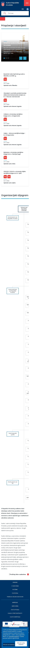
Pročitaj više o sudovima (18, 574)
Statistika (15, 593)
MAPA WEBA (15, 606)
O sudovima (15, 586)
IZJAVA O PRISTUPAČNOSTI (15, 613)
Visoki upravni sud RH (12, 482)
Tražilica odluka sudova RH (15, 597)
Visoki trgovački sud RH (13, 434)
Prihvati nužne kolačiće (21, 643)
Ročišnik (15, 589)
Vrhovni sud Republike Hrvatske (24, 209)
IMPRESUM (15, 602)
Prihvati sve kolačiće (8, 644)
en (23, 9)
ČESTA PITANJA (15, 610)
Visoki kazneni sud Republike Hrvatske (13, 217)
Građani (15, 582)
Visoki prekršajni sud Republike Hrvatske (12, 291)
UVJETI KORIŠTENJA (15, 617)
